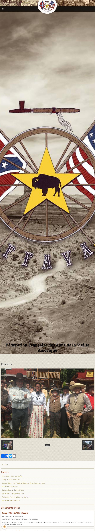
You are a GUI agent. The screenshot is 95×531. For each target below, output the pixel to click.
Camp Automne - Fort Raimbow (13, 490)
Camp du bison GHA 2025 (11, 480)
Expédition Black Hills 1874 (11, 500)
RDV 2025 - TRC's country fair (12, 476)
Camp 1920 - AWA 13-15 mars (15, 513)
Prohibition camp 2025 (9, 487)
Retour (47, 445)
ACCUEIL (5, 465)
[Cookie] (4, 526)
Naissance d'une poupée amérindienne (15, 497)
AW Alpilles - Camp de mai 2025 (13, 493)
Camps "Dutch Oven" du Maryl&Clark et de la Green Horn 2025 (23, 483)
